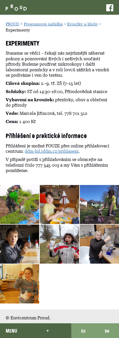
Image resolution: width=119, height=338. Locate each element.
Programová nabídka (43, 24)
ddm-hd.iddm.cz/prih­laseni (52, 151)
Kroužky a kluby (82, 24)
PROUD (12, 24)
